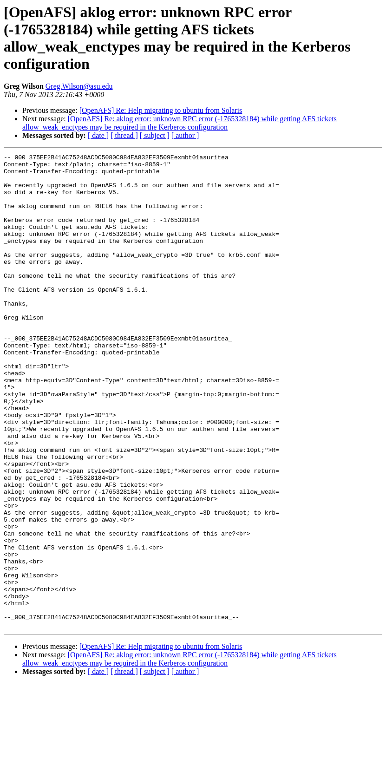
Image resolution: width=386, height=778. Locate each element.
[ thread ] (124, 135)
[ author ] (185, 135)
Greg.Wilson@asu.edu (79, 86)
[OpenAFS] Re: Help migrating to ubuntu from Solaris (160, 110)
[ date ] (98, 135)
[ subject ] (155, 135)
